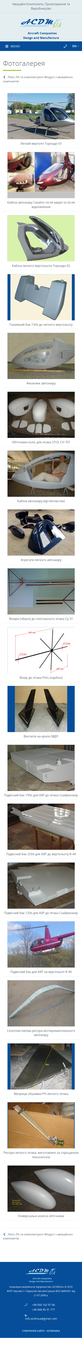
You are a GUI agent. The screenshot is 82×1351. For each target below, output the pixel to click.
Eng (74, 46)
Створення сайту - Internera (41, 1331)
